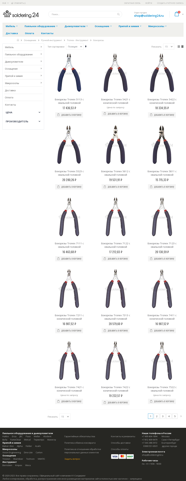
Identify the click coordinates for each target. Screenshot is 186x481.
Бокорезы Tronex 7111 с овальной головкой (69, 175)
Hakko (5, 296)
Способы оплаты (119, 309)
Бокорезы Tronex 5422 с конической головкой (161, 101)
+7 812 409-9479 (149, 299)
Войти (149, 3)
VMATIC (41, 318)
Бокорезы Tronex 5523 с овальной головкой (69, 138)
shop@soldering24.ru (149, 16)
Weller (37, 296)
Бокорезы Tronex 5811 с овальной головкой (161, 138)
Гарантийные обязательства (79, 296)
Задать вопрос (72, 318)
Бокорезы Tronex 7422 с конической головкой (115, 249)
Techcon (30, 318)
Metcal (27, 299)
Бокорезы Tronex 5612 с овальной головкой (115, 138)
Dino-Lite (28, 312)
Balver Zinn (8, 306)
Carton (39, 312)
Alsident (47, 296)
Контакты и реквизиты (123, 296)
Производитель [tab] (17, 121)
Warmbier (18, 318)
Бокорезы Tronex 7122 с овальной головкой (115, 175)
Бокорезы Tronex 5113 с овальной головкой (69, 101)
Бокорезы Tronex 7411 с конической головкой (161, 212)
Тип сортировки (56, 46)
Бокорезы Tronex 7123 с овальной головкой (161, 175)
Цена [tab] (9, 112)
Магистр (51, 299)
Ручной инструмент (51, 40)
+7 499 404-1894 (149, 296)
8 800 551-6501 (150, 306)
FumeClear (15, 299)
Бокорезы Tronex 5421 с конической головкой (115, 101)
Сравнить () (18, 3)
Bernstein (7, 325)
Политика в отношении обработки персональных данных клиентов (82, 311)
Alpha (20, 306)
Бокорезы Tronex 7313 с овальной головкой (115, 212)
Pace (28, 296)
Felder (29, 306)
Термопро (39, 299)
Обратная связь (132, 3)
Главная (18, 40)
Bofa (4, 299)
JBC (21, 296)
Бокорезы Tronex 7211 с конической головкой (69, 212)
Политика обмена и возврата (80, 303)
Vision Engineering (11, 312)
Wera (28, 325)
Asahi (38, 306)
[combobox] (85, 14)
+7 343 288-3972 (149, 303)
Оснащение (30, 40)
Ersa (14, 296)
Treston (6, 318)
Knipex (18, 325)
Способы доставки (120, 303)
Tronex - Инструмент (77, 40)
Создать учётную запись (170, 3)
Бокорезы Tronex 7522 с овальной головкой (161, 249)
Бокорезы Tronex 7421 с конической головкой (69, 249)
